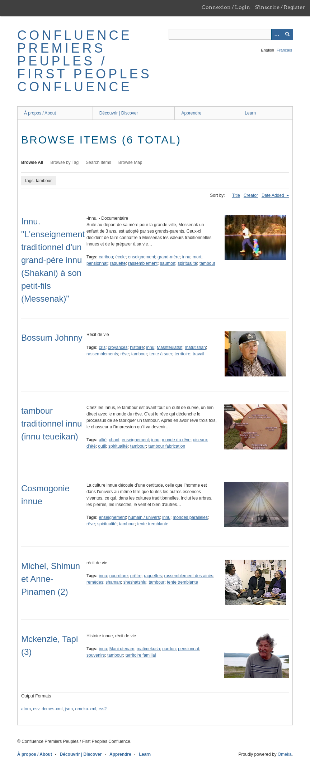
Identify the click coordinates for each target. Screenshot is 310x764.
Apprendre (191, 113)
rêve (125, 353)
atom (26, 708)
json (69, 708)
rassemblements (102, 353)
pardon (168, 648)
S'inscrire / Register (280, 7)
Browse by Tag (65, 162)
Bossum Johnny (52, 337)
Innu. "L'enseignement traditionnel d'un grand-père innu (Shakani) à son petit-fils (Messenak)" (53, 259)
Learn (250, 113)
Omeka (285, 754)
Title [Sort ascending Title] (236, 195)
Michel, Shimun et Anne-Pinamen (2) (50, 579)
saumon (167, 263)
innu (186, 256)
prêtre (135, 575)
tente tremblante (152, 523)
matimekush (148, 648)
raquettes (153, 575)
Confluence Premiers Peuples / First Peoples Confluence (84, 61)
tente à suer (160, 353)
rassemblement (143, 263)
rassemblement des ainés (188, 575)
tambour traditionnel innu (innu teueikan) (51, 423)
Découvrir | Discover (118, 113)
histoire (137, 347)
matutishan (195, 347)
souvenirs (95, 655)
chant (114, 439)
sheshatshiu (134, 582)
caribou (106, 256)
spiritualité (187, 263)
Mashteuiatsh (169, 347)
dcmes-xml (52, 708)
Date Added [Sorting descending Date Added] (273, 195)
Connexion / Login (226, 7)
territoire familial (141, 655)
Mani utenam (121, 648)
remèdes (94, 582)
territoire (182, 353)
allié (102, 439)
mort (197, 256)
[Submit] (287, 34)
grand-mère (169, 256)
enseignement (141, 256)
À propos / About (40, 113)
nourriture (118, 575)
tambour (207, 263)
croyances (118, 347)
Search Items (98, 162)
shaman (113, 582)
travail (198, 353)
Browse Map (130, 162)
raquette (118, 263)
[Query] (231, 34)
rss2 (103, 708)
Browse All (32, 162)
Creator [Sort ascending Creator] (251, 195)
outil (102, 446)
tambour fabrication (166, 446)
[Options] (276, 34)
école (121, 256)
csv (36, 708)
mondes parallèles (190, 517)
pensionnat (97, 263)
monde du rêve (176, 439)
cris (102, 347)
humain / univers (144, 517)
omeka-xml (86, 708)
